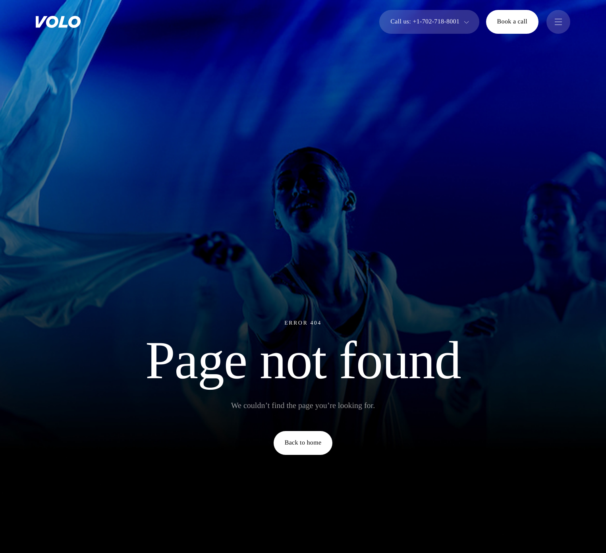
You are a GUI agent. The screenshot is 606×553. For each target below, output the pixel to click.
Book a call (512, 21)
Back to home (303, 442)
